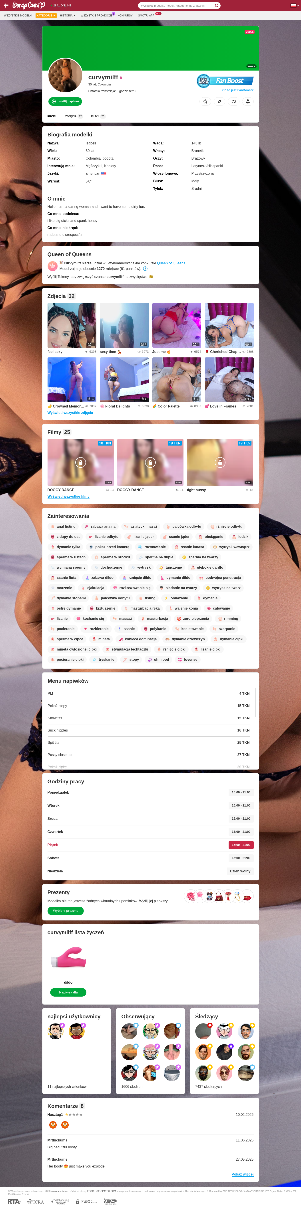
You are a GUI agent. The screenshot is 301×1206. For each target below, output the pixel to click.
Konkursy (125, 15)
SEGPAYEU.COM (106, 1191)
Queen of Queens (171, 263)
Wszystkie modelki (18, 15)
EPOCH (91, 1191)
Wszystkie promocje (97, 15)
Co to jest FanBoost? (238, 90)
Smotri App (147, 15)
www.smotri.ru (59, 1191)
